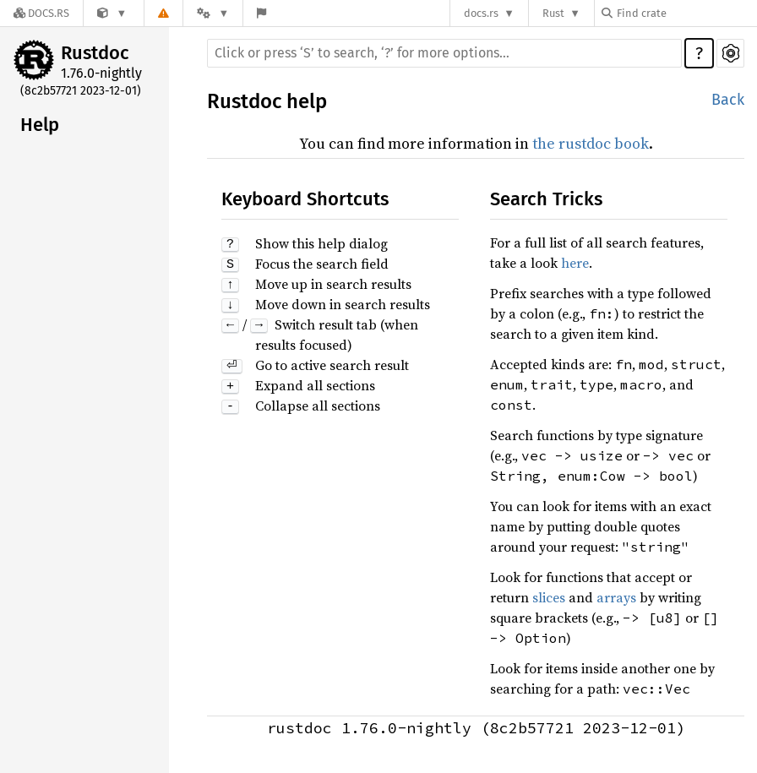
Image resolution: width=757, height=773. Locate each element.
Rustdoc (95, 52)
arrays (616, 597)
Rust (553, 13)
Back (727, 99)
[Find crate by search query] (686, 13)
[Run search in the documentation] (444, 53)
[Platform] (212, 13)
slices (548, 597)
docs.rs (481, 13)
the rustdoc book (590, 143)
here (575, 262)
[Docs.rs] (41, 13)
